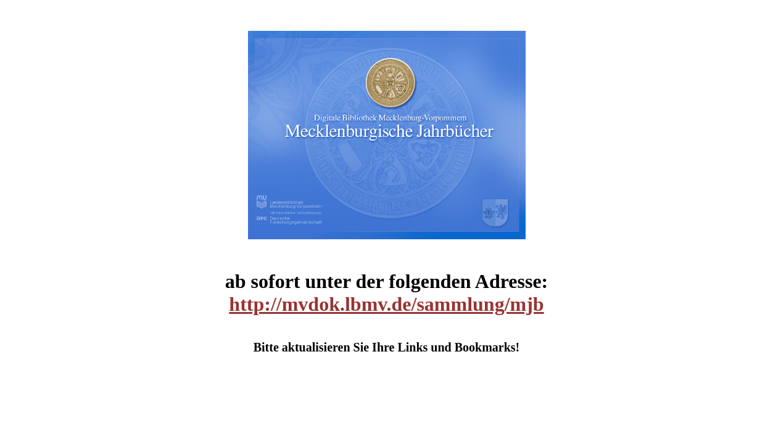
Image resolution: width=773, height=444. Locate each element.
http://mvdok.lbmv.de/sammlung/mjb (386, 304)
